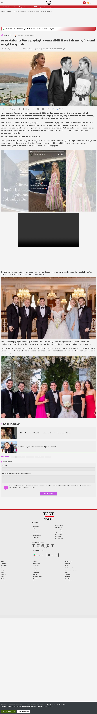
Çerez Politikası (37, 535)
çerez (32, 704)
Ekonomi (3, 574)
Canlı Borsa (4, 563)
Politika (35, 581)
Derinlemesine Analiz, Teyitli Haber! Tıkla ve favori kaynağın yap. (31, 29)
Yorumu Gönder (48, 494)
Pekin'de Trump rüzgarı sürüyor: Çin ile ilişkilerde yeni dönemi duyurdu (31, 7)
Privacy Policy (58, 530)
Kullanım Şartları (59, 525)
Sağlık (66, 566)
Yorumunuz (16, 473)
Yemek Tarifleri (69, 581)
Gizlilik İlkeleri (58, 528)
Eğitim (2, 572)
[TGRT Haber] (48, 3)
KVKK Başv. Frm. (59, 539)
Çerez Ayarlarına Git (23, 711)
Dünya (2, 570)
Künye (34, 529)
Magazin (9, 11)
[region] (48, 708)
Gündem (3, 579)
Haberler (3, 11)
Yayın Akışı (68, 577)
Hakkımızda (36, 526)
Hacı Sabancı (44, 123)
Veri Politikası (58, 534)
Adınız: (4, 466)
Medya (35, 574)
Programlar (68, 561)
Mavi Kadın (36, 572)
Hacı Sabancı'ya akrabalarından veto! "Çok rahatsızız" (37, 447)
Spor (66, 572)
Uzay (28, 126)
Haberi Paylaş (8, 109)
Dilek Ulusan (30, 35)
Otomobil (35, 579)
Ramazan (67, 563)
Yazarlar (67, 579)
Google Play (39, 555)
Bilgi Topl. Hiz (58, 532)
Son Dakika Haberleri (71, 570)
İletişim (35, 531)
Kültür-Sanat (36, 563)
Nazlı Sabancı (38, 146)
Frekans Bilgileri (37, 533)
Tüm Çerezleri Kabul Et (8, 711)
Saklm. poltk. (36, 537)
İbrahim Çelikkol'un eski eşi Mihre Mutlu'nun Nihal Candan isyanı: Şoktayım (44, 433)
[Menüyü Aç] (5, 2)
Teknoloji (67, 574)
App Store (52, 555)
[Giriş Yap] (84, 2)
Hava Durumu (4, 581)
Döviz (2, 568)
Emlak (2, 577)
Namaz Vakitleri (37, 577)
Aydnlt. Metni (58, 536)
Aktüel (2, 561)
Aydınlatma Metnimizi (36, 706)
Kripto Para (36, 566)
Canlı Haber (4, 566)
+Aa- (48, 109)
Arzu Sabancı (68, 131)
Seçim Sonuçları (69, 568)
